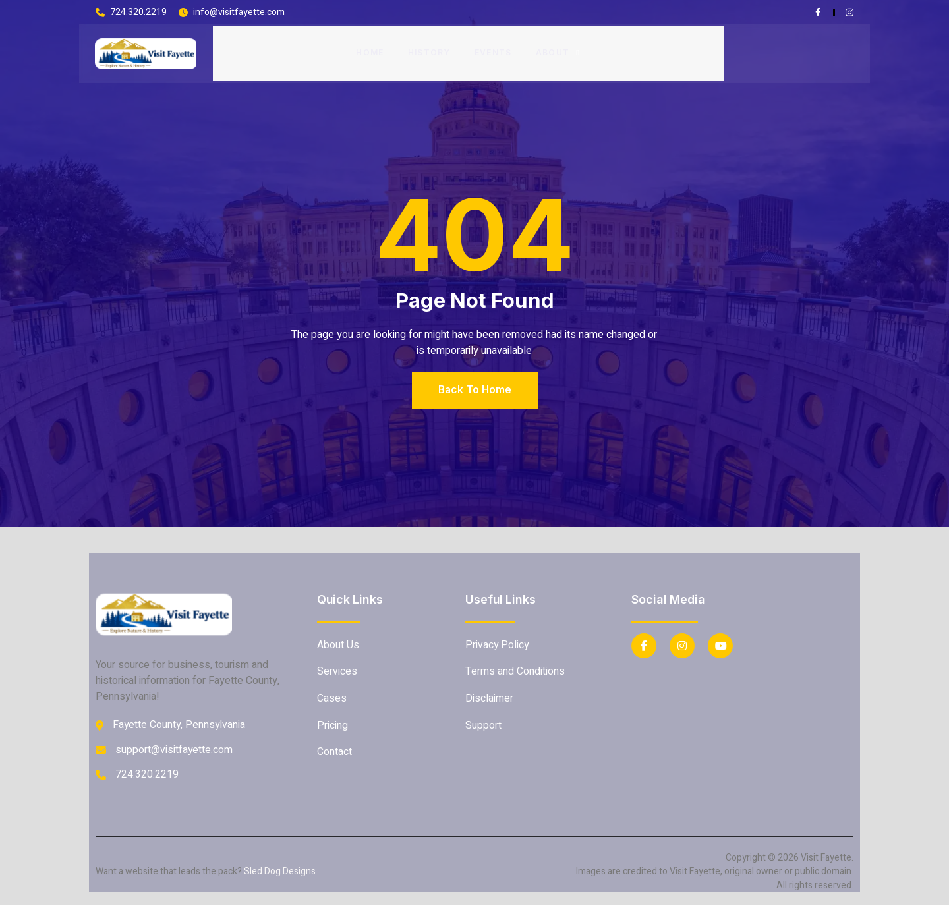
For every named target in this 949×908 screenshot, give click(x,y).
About (558, 52)
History (429, 52)
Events (493, 52)
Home (370, 52)
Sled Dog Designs (280, 874)
